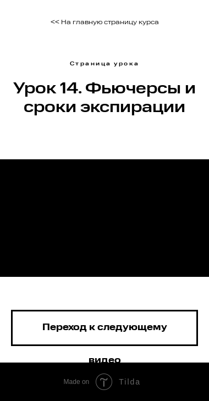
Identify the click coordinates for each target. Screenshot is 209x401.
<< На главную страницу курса (105, 22)
